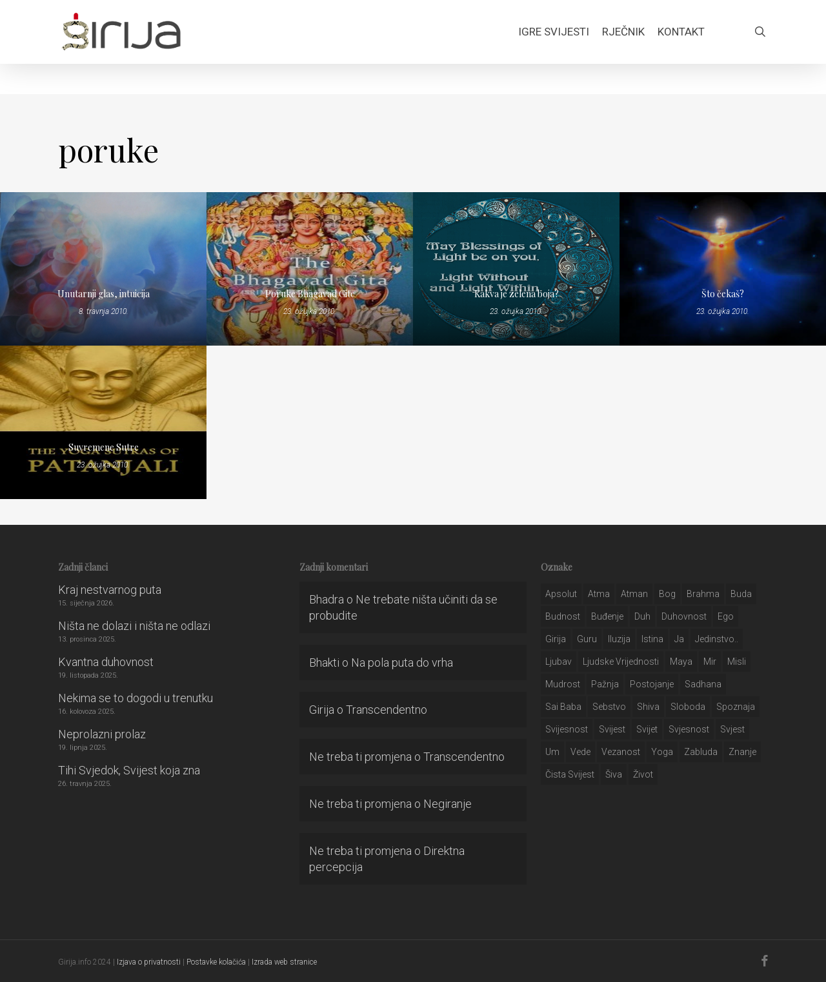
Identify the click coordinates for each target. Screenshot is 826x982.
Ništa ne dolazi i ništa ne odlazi (134, 626)
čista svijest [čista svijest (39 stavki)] (569, 774)
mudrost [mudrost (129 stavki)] (562, 684)
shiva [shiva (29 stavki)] (648, 707)
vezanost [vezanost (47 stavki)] (620, 752)
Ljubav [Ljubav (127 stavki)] (558, 661)
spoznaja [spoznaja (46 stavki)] (735, 707)
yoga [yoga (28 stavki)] (662, 752)
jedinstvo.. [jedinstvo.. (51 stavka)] (716, 639)
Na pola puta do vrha (402, 662)
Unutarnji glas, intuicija (103, 294)
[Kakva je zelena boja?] (516, 269)
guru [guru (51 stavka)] (587, 639)
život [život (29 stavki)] (643, 774)
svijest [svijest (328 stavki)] (612, 729)
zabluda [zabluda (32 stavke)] (701, 752)
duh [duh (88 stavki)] (642, 616)
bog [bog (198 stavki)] (667, 594)
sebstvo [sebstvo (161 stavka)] (609, 707)
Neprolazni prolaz (102, 734)
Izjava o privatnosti (149, 962)
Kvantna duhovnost (106, 662)
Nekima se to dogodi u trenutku (135, 698)
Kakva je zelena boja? (516, 294)
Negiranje (447, 803)
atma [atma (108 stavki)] (599, 594)
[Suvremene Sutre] (103, 422)
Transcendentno (386, 709)
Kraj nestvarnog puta (109, 589)
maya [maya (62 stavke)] (681, 661)
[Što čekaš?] (723, 269)
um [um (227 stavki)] (552, 752)
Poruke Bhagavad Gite (310, 294)
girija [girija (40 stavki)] (555, 639)
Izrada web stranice (284, 962)
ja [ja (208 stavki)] (679, 639)
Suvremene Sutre (103, 447)
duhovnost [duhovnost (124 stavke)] (684, 616)
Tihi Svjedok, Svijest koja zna (129, 770)
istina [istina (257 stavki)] (652, 639)
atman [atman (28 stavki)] (634, 594)
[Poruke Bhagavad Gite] (309, 269)
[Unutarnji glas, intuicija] (103, 269)
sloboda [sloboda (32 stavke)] (687, 707)
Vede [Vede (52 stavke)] (580, 752)
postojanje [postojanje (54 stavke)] (652, 684)
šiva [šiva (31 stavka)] (613, 774)
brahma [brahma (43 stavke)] (703, 594)
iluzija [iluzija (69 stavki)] (619, 639)
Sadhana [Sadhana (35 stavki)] (703, 684)
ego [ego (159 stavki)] (726, 616)
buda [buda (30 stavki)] (741, 594)
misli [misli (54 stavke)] (736, 661)
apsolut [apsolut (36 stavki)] (561, 594)
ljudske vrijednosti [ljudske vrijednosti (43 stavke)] (621, 661)
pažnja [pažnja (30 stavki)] (605, 684)
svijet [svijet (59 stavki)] (647, 729)
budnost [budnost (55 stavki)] (562, 616)
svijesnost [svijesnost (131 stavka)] (566, 729)
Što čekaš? (722, 294)
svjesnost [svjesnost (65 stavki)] (689, 729)
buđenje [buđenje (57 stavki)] (607, 616)
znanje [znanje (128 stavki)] (742, 752)
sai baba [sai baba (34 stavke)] (563, 707)
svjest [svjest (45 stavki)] (732, 729)
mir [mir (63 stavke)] (709, 661)
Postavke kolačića (216, 962)
